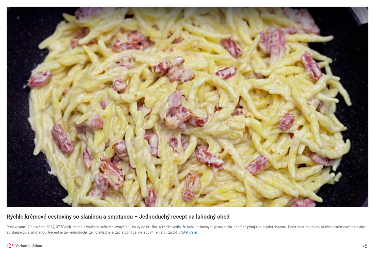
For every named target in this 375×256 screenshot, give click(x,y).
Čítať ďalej (189, 232)
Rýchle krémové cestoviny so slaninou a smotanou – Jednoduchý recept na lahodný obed (118, 217)
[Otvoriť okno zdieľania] (364, 245)
